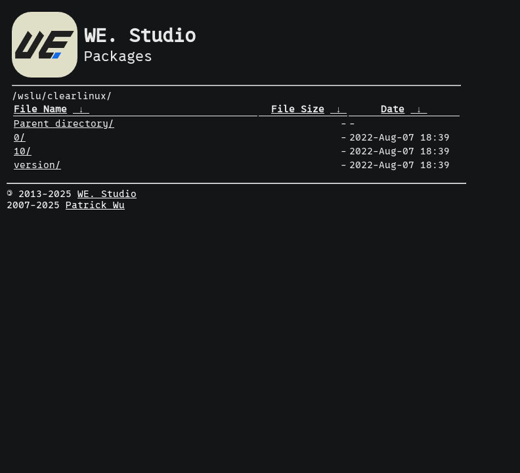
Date (392, 109)
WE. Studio (107, 194)
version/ (37, 165)
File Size (297, 109)
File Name (40, 109)
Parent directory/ (64, 123)
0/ (20, 137)
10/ (23, 151)
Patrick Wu (95, 205)
